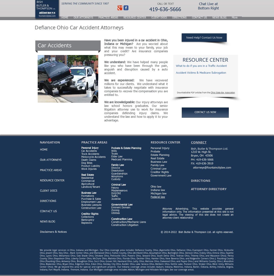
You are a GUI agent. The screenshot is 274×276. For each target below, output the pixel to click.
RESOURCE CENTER (52, 180)
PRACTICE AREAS (51, 170)
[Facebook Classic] (126, 7)
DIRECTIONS (48, 201)
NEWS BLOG (47, 221)
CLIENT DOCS (48, 190)
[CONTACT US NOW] (205, 112)
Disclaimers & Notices (53, 232)
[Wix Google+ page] (119, 7)
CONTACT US (48, 211)
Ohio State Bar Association (223, 93)
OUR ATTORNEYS (50, 160)
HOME (44, 149)
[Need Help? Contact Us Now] (204, 37)
